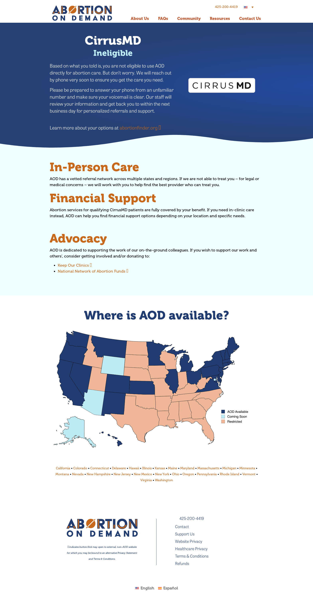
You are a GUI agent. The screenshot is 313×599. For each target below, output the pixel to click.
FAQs (163, 18)
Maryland (187, 468)
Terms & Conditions (191, 556)
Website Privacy (188, 541)
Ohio (175, 474)
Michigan (229, 468)
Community (189, 18)
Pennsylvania (207, 474)
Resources (220, 18)
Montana (62, 474)
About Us (140, 18)
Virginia (146, 480)
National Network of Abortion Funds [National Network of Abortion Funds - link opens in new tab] (93, 271)
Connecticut (99, 468)
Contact (182, 526)
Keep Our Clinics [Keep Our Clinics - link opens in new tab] (75, 265)
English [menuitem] (147, 588)
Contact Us (250, 18)
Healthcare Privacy (191, 548)
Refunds (182, 563)
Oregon (188, 474)
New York (162, 474)
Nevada (78, 474)
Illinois (146, 468)
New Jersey (122, 474)
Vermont (249, 474)
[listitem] (77, 339)
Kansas (160, 468)
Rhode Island (229, 474)
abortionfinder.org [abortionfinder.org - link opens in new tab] (140, 127)
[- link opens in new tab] (221, 85)
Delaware (119, 468)
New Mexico (143, 474)
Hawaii (134, 468)
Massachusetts (208, 468)
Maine (172, 468)
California (63, 468)
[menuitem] (249, 7)
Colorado (80, 468)
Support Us (184, 533)
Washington (164, 480)
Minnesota (247, 468)
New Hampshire (99, 474)
